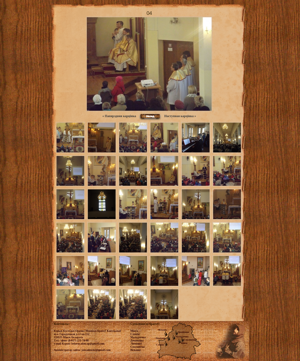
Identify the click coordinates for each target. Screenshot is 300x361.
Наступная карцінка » (180, 116)
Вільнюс (163, 329)
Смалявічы (190, 339)
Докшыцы (183, 332)
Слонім (160, 344)
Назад (150, 116)
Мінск (184, 343)
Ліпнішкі (160, 338)
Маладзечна (182, 336)
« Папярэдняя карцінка (119, 116)
